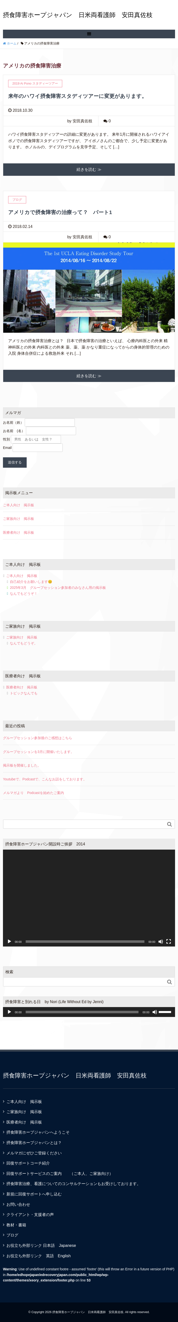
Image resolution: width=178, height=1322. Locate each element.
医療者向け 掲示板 (18, 532)
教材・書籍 (16, 1225)
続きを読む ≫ (89, 169)
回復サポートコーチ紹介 (28, 1163)
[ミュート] (160, 941)
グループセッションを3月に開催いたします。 (38, 752)
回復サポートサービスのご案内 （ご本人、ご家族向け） (59, 1173)
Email (7, 448)
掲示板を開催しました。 (22, 765)
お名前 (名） (14, 431)
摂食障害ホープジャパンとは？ (34, 1143)
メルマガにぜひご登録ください (34, 1153)
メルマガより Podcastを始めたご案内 (33, 793)
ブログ (12, 1235)
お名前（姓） (13, 422)
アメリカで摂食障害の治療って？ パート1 (60, 212)
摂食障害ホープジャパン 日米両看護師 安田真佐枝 (78, 14)
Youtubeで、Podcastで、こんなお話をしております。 (45, 779)
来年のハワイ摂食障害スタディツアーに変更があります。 (77, 96)
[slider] (82, 1012)
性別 (6, 439)
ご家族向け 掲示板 (18, 519)
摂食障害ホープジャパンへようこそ (38, 1132)
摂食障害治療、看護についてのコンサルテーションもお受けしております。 (73, 1184)
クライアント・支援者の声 (30, 1214)
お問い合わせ (18, 1204)
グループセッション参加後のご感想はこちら (37, 738)
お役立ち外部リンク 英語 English (38, 1256)
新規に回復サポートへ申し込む (34, 1194)
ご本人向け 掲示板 (18, 505)
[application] (89, 898)
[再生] (9, 941)
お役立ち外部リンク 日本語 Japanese (41, 1245)
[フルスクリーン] (168, 941)
